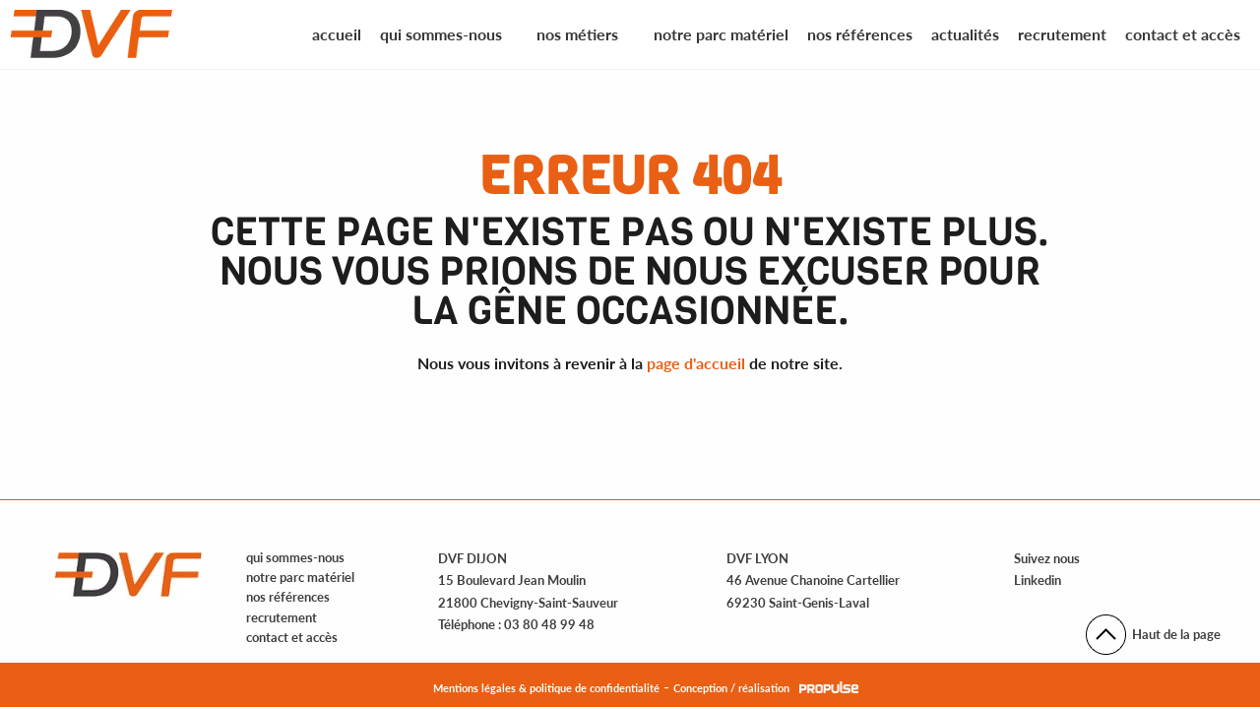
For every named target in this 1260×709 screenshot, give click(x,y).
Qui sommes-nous (441, 34)
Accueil (336, 34)
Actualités (965, 34)
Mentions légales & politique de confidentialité (546, 687)
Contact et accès (1182, 34)
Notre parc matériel (721, 34)
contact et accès (292, 637)
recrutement (281, 617)
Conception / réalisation (731, 687)
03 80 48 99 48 (549, 624)
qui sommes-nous (295, 557)
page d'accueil (696, 363)
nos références (288, 597)
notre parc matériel (300, 577)
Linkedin (1037, 580)
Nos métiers (577, 34)
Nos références (860, 34)
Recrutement (1062, 34)
